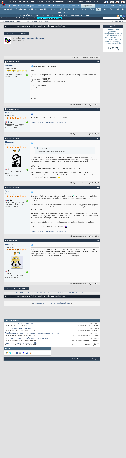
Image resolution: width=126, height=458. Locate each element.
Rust (111, 9)
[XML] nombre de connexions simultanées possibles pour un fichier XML (32, 333)
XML (59, 12)
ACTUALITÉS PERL (26, 15)
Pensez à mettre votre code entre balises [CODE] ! (50, 123)
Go (69, 9)
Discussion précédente (42, 303)
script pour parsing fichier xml (33, 38)
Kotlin (75, 9)
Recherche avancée (118, 21)
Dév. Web (71, 6)
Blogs (40, 2)
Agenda (34, 21)
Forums (12, 2)
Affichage (93, 57)
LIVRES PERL (74, 15)
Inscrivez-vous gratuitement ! (49, 18)
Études (79, 2)
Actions (19, 21)
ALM (49, 6)
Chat (47, 2)
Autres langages (21, 26)
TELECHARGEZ (86, 15)
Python (104, 9)
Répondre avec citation (78, 104)
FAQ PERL (50, 15)
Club (95, 2)
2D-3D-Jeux (33, 9)
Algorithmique (21, 9)
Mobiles (112, 6)
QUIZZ (96, 15)
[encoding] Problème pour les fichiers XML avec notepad (26, 338)
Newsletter (58, 2)
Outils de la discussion (79, 57)
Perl (98, 9)
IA (44, 6)
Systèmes (121, 6)
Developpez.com (83, 359)
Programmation (88, 6)
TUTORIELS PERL (62, 15)
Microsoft (56, 6)
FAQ (32, 2)
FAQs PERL (30, 293)
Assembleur (44, 9)
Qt (122, 9)
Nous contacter (71, 359)
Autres (66, 12)
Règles (47, 21)
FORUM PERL (39, 15)
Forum (9, 26)
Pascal (92, 9)
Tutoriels (23, 2)
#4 (98, 187)
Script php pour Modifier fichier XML (19, 324)
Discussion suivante (62, 303)
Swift (117, 9)
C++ (55, 9)
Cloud (38, 6)
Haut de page (94, 359)
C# (61, 9)
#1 (98, 62)
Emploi (70, 2)
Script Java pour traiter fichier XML (18, 329)
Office (105, 6)
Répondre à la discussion (16, 33)
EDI (78, 6)
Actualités (19, 293)
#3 (98, 138)
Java (63, 6)
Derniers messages (8, 21)
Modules (40, 26)
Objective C (83, 9)
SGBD (98, 6)
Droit (88, 2)
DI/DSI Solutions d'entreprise (23, 6)
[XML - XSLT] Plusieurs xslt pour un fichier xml (22, 343)
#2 (98, 109)
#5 (98, 240)
